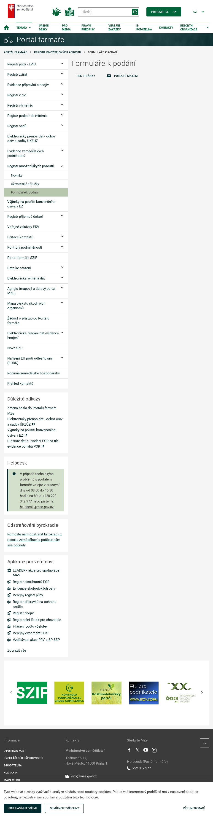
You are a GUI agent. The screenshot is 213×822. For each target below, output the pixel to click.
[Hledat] (108, 11)
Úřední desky (44, 27)
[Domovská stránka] (6, 27)
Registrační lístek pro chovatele (37, 620)
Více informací (194, 808)
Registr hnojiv (23, 613)
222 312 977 (139, 768)
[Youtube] (145, 751)
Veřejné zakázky (114, 27)
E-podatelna (144, 27)
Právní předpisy (87, 27)
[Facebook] (129, 751)
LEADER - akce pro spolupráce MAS (36, 572)
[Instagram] (154, 751)
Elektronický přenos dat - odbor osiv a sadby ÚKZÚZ (34, 422)
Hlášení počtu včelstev (30, 626)
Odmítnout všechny (64, 808)
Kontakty (166, 27)
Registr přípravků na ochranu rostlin (34, 604)
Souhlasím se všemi (22, 808)
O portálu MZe (14, 750)
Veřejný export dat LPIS (30, 633)
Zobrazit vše (16, 650)
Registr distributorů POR (31, 582)
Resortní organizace (188, 27)
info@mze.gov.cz (81, 776)
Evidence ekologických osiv (34, 588)
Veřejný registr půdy (28, 595)
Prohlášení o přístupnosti (23, 758)
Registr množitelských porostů (57, 52)
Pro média (66, 27)
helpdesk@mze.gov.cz (37, 507)
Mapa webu (12, 780)
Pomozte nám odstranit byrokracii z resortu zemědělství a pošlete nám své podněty (34, 539)
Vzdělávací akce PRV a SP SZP (36, 640)
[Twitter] (137, 751)
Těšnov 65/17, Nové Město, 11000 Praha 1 (86, 761)
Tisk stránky (85, 76)
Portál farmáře (15, 52)
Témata (21, 27)
